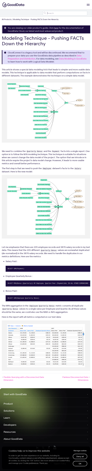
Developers (10, 424)
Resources (10, 431)
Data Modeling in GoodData (72, 58)
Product (8, 403)
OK (80, 463)
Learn (7, 417)
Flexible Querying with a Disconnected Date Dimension (23, 378)
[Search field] (65, 13)
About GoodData (13, 438)
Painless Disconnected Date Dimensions (76, 378)
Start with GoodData (15, 394)
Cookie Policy (64, 461)
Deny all (80, 456)
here (56, 28)
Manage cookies (80, 451)
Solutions (9, 410)
